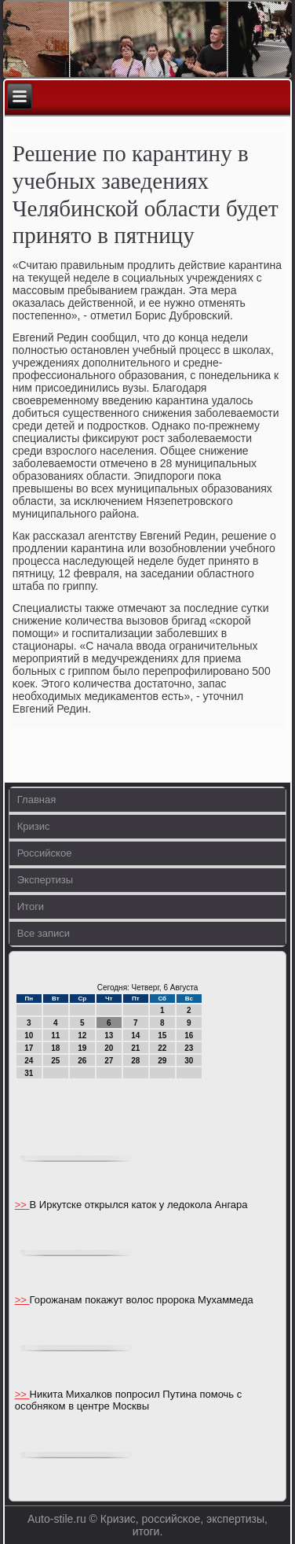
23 (188, 1048)
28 (135, 1060)
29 (162, 1060)
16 (188, 1035)
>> (22, 1205)
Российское (44, 853)
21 (135, 1048)
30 (188, 1060)
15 (162, 1035)
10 (28, 1035)
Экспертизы (45, 880)
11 (55, 1035)
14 (135, 1035)
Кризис (33, 826)
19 (82, 1048)
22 (162, 1048)
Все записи (43, 933)
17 (28, 1048)
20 (108, 1048)
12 (82, 1035)
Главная (36, 799)
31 (28, 1073)
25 (55, 1060)
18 (55, 1048)
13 (108, 1035)
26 (82, 1060)
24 (28, 1060)
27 (108, 1060)
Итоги (30, 906)
